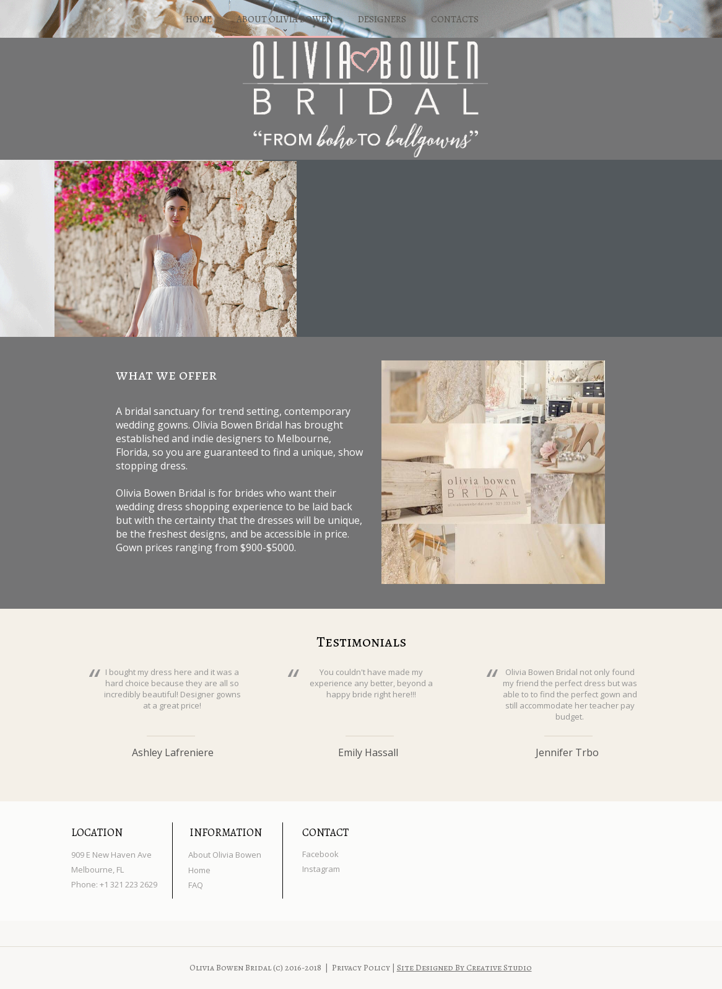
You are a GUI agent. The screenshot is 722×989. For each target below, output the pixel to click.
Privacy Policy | (364, 968)
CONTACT (325, 833)
